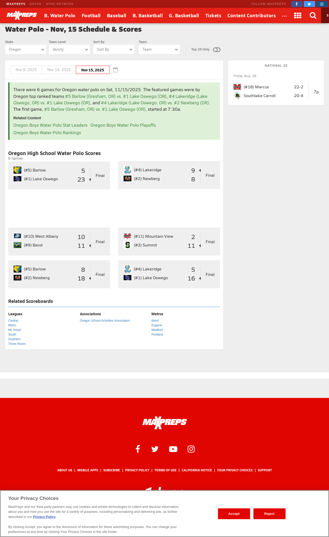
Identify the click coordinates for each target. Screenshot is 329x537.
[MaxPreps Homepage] (164, 422)
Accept (234, 514)
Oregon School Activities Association (105, 320)
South (12, 334)
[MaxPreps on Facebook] (297, 4)
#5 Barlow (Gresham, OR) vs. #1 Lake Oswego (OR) (116, 96)
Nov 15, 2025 (92, 69)
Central (13, 320)
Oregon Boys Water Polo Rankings (47, 132)
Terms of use (165, 470)
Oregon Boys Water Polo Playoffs (123, 125)
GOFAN (36, 4)
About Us (64, 470)
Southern (14, 339)
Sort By (99, 41)
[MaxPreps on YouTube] (173, 448)
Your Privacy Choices (235, 470)
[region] (164, 513)
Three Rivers (17, 344)
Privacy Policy (137, 470)
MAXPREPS (15, 4)
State (9, 41)
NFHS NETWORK (60, 4)
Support (265, 470)
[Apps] (298, 15)
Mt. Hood (14, 330)
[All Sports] (284, 15)
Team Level (57, 41)
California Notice (197, 470)
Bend (155, 320)
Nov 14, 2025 (59, 69)
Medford (157, 330)
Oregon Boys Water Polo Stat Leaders (50, 125)
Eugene (156, 325)
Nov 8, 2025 (26, 69)
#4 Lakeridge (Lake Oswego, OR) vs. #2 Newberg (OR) (155, 103)
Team (143, 41)
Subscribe (111, 470)
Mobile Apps (87, 470)
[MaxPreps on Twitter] (309, 4)
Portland (157, 334)
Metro (12, 325)
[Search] (313, 15)
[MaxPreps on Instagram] (322, 4)
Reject (269, 514)
